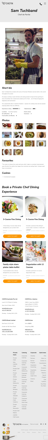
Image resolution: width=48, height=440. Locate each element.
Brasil (31, 381)
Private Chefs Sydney (15, 375)
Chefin (20, 424)
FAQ (45, 356)
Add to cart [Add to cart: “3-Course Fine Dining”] (12, 236)
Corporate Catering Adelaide (24, 406)
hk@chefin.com (29, 329)
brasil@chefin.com (6, 329)
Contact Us (43, 360)
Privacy (28, 432)
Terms (23, 432)
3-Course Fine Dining (12, 219)
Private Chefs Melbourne (16, 381)
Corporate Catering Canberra (24, 394)
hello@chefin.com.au (7, 308)
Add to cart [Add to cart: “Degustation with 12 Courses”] (35, 281)
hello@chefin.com (29, 309)
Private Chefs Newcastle (15, 406)
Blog (45, 365)
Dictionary (43, 370)
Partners (32, 358)
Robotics (44, 373)
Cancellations (42, 363)
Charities (32, 356)
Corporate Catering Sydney (24, 362)
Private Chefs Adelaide (15, 393)
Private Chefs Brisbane (15, 387)
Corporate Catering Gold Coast (24, 400)
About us (43, 358)
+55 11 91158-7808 (7, 331)
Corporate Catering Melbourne (24, 369)
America (32, 379)
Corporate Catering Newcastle (24, 388)
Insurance (34, 432)
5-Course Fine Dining (35, 219)
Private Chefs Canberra (15, 400)
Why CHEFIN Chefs (15, 364)
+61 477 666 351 (6, 310)
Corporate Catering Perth (24, 381)
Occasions (43, 368)
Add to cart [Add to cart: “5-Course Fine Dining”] (35, 236)
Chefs (19, 432)
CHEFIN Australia (7, 3)
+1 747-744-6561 (29, 311)
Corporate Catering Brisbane (24, 375)
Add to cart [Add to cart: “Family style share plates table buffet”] (12, 281)
